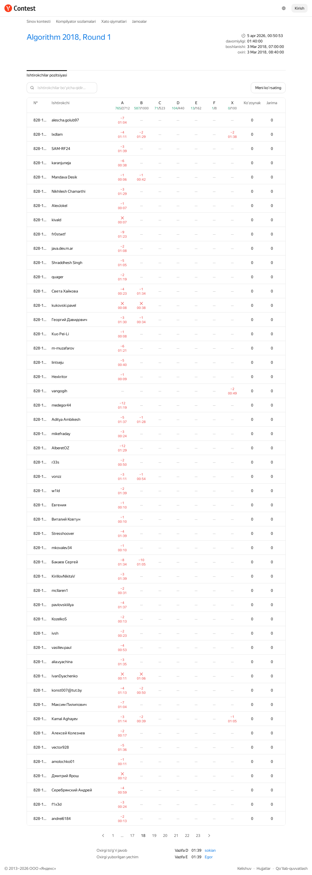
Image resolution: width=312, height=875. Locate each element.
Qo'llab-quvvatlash (292, 868)
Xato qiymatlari (114, 21)
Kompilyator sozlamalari (76, 21)
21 (176, 835)
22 (187, 835)
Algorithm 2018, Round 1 (69, 37)
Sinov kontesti (38, 21)
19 (154, 835)
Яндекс (47, 868)
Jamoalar (139, 21)
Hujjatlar (264, 868)
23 (198, 835)
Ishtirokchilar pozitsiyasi (47, 75)
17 (132, 835)
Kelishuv (244, 868)
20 (165, 835)
